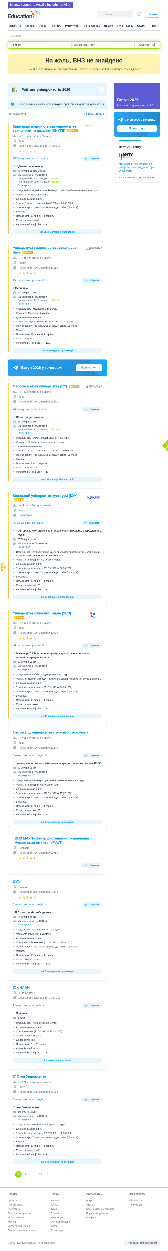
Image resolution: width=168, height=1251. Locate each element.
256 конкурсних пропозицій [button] (31, 158)
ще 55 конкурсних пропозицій (57, 597)
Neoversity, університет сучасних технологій (50, 732)
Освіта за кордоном (61, 1221)
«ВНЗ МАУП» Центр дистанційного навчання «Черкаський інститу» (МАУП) (51, 840)
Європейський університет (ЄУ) (40, 386)
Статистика (14, 1209)
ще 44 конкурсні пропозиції (57, 350)
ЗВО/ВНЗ (15, 35)
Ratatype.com (136, 1204)
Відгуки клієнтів (16, 1217)
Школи (54, 1226)
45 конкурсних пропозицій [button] (30, 280)
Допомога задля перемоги (22, 1230)
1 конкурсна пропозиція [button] (29, 1005)
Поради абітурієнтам (97, 1213)
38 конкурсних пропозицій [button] (30, 645)
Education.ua (135, 1200)
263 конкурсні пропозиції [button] (30, 409)
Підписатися (89, 367)
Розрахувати (24, 185)
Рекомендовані (95, 114)
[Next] (48, 1174)
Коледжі (55, 1204)
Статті (89, 1204)
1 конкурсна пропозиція (57, 1060)
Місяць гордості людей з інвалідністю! (38, 4)
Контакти (12, 1221)
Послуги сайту (15, 1204)
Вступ (89, 1200)
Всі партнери (126, 177)
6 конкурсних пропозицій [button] (30, 755)
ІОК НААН (21, 987)
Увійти (152, 14)
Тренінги (55, 1213)
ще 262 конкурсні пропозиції (57, 479)
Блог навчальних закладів (100, 1209)
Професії (91, 1217)
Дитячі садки (57, 1230)
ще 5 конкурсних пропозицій (57, 822)
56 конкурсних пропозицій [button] (30, 522)
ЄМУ (16, 882)
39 (40, 1174)
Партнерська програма (20, 1213)
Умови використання (19, 1226)
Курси (54, 1209)
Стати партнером (145, 177)
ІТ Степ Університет (29, 1076)
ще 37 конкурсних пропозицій (57, 716)
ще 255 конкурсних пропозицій (57, 232)
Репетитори (57, 1217)
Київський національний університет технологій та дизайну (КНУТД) (44, 128)
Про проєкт (14, 1200)
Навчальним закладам (142, 1242)
